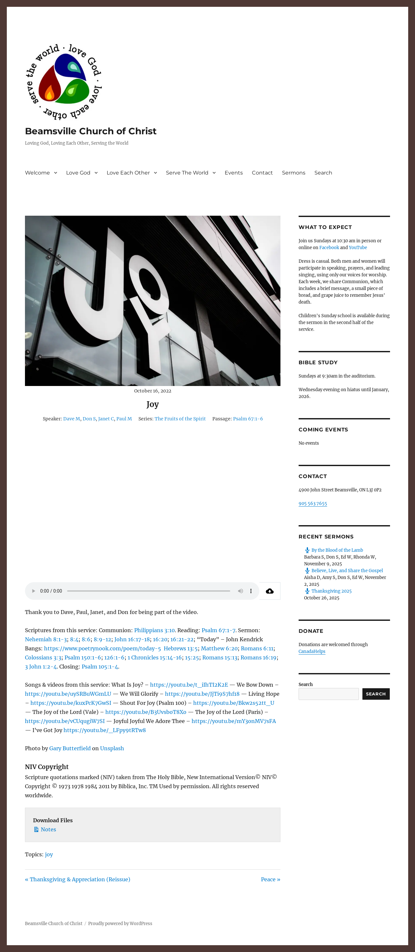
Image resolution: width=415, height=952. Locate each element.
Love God (78, 173)
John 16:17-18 (132, 639)
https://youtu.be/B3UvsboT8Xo (145, 712)
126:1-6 (114, 657)
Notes (44, 829)
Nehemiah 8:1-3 (46, 639)
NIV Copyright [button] (47, 767)
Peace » (270, 879)
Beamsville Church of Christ (91, 131)
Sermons (293, 173)
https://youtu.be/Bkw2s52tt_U (233, 703)
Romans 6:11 (257, 648)
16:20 (160, 639)
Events (234, 173)
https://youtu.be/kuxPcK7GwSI (70, 703)
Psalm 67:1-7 (218, 630)
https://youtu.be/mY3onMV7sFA (234, 721)
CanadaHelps (312, 651)
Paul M (124, 419)
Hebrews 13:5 (181, 648)
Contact (262, 173)
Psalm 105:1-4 (100, 666)
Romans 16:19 (259, 657)
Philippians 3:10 (154, 630)
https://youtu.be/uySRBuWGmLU (68, 694)
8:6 (86, 639)
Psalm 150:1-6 (83, 657)
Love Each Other (128, 173)
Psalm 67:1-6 (248, 419)
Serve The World (187, 173)
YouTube (358, 247)
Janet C (106, 419)
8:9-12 (102, 639)
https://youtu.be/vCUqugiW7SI (65, 721)
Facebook (329, 247)
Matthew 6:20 (219, 648)
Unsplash (112, 748)
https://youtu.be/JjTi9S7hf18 (202, 694)
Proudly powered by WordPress (120, 923)
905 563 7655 (313, 503)
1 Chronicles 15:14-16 (155, 657)
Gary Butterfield (70, 748)
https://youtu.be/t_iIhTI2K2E (189, 684)
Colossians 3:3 (43, 657)
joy (49, 854)
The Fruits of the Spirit (180, 419)
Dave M (71, 419)
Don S (89, 419)
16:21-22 (182, 639)
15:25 (192, 657)
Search (323, 173)
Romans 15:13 (219, 657)
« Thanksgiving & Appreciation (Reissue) (77, 879)
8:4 (74, 639)
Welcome (37, 173)
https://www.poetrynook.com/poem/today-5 (102, 648)
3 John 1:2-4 (41, 666)
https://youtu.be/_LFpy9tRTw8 (105, 730)
